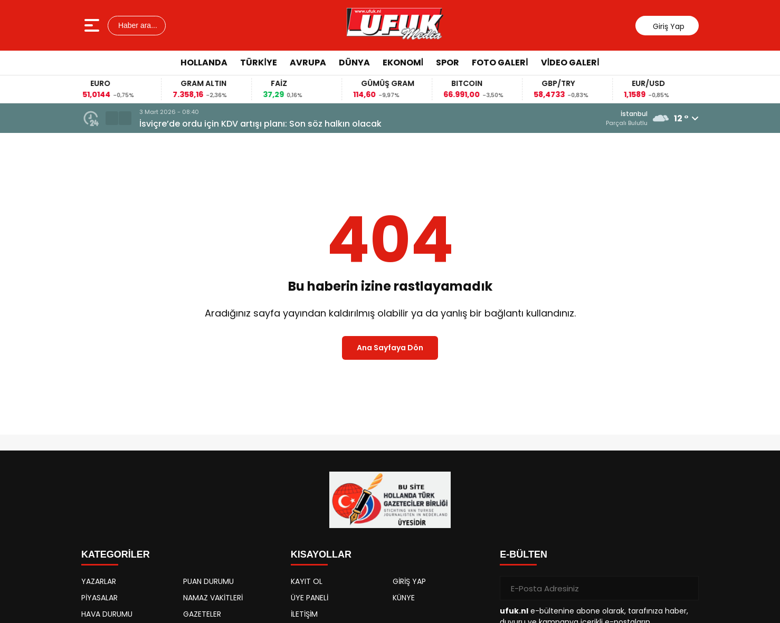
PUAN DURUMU (208, 581)
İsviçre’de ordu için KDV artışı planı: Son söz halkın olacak (260, 124)
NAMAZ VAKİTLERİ (213, 597)
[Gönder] (686, 588)
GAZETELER (202, 614)
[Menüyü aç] (93, 25)
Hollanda (203, 62)
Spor (447, 62)
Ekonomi (403, 62)
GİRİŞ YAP (409, 581)
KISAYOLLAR (321, 554)
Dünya (354, 62)
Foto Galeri (500, 62)
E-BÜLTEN (523, 554)
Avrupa (308, 62)
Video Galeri (570, 62)
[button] (112, 118)
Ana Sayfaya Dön (390, 347)
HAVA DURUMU (106, 614)
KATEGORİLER (115, 554)
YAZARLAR (98, 581)
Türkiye (258, 62)
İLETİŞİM (304, 614)
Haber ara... (136, 25)
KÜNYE (404, 597)
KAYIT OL (306, 581)
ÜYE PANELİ (309, 597)
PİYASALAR (99, 597)
